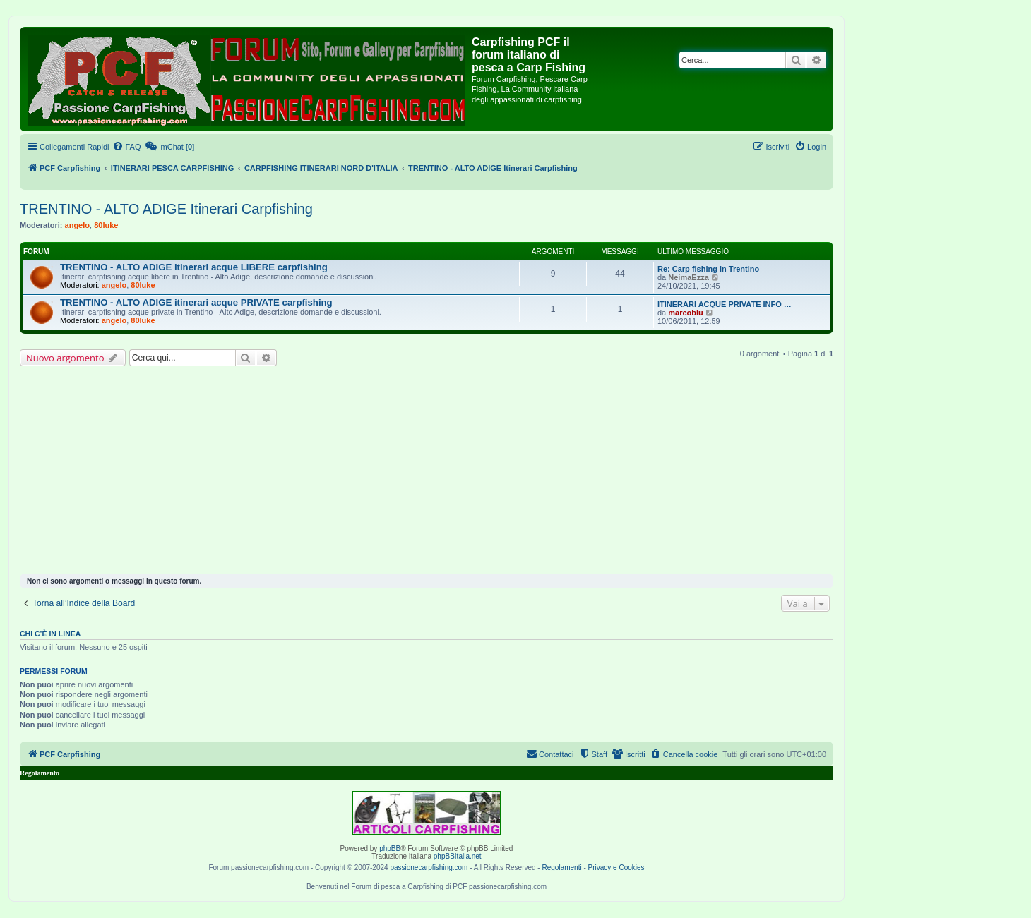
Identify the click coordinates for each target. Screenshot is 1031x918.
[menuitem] (126, 146)
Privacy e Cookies (616, 867)
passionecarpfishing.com (428, 867)
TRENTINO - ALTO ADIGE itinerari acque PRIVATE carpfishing (196, 302)
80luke (106, 225)
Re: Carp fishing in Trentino (708, 269)
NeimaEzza (688, 277)
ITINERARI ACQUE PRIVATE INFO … (724, 304)
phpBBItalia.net (458, 856)
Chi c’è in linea (50, 633)
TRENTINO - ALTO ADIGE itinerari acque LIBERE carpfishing (194, 267)
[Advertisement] (426, 472)
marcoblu (685, 312)
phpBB (389, 848)
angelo (77, 225)
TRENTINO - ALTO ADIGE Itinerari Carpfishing (166, 209)
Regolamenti (561, 867)
